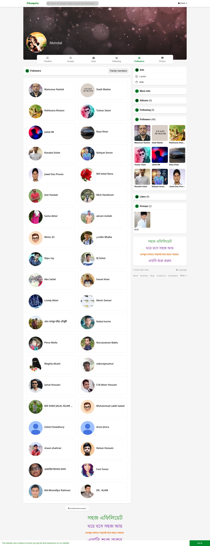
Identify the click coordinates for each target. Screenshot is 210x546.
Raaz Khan (102, 131)
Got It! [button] (199, 543)
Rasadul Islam (52, 152)
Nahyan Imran (104, 152)
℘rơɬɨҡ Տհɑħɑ (104, 237)
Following (145, 110)
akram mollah (104, 216)
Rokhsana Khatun (54, 110)
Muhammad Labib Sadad (110, 405)
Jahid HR (49, 132)
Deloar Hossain (104, 448)
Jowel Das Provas (53, 174)
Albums (144, 100)
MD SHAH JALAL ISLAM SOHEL (58, 405)
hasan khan (102, 279)
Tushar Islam (103, 110)
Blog (152, 276)
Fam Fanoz (102, 469)
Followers (145, 119)
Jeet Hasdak (51, 194)
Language (181, 270)
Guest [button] (182, 3)
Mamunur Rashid (54, 89)
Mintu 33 (49, 237)
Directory (144, 276)
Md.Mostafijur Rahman (57, 490)
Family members (118, 71)
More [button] (183, 275)
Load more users (77, 508)
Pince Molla (50, 342)
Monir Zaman (103, 300)
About (135, 276)
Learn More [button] (75, 543)
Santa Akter (51, 216)
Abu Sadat (50, 279)
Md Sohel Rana (104, 173)
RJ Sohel (100, 258)
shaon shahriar (52, 448)
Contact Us (161, 276)
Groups (144, 206)
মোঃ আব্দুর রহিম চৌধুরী (55, 321)
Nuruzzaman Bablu (107, 342)
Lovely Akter (51, 300)
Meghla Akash (52, 363)
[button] (72, 3)
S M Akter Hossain (106, 384)
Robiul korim (103, 321)
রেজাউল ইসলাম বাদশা (55, 469)
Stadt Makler (103, 89)
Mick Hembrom (105, 194)
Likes (143, 197)
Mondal (56, 43)
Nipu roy (49, 258)
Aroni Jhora (102, 427)
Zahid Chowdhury (54, 427)
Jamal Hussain (52, 384)
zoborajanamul (104, 363)
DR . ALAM (102, 490)
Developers (173, 276)
